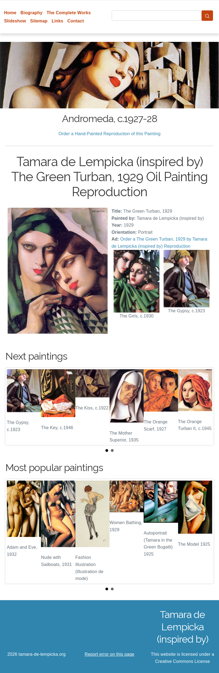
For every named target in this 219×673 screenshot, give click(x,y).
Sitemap (39, 21)
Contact (75, 21)
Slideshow (15, 21)
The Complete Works (69, 12)
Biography (31, 12)
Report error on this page (109, 654)
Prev (14, 406)
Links (57, 21)
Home (10, 12)
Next (205, 406)
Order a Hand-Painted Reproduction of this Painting (109, 133)
